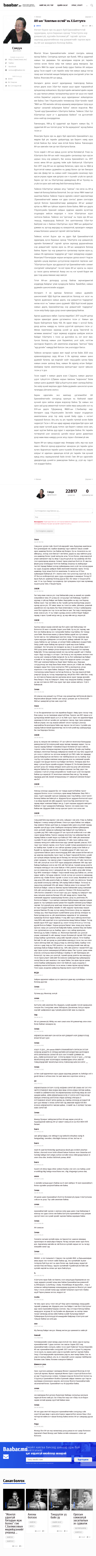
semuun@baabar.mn (15, 70)
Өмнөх (37, 17)
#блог (32, 1526)
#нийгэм (10, 1537)
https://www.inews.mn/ (16, 60)
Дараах (89, 17)
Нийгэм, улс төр (46, 5)
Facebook (10, 67)
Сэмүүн (38, 26)
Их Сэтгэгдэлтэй (13, 86)
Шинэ (8, 79)
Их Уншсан (11, 82)
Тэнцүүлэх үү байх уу (59, 1516)
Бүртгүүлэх (83, 1459)
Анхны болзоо (32, 1516)
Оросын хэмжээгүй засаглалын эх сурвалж (80, 1519)
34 (91, 26)
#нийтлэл (10, 1541)
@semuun (17, 51)
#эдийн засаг (56, 1522)
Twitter (9, 63)
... (86, 5)
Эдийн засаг (62, 5)
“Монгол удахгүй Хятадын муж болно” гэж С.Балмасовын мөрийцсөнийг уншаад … (14, 1523)
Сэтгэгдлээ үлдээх (44, 531)
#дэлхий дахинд (80, 1528)
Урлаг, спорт (77, 5)
